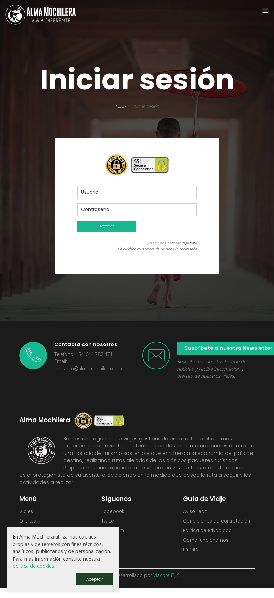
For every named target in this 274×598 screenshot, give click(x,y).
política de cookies (33, 565)
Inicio (120, 106)
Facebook (113, 512)
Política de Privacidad (209, 539)
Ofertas (28, 522)
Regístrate (188, 243)
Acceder (107, 226)
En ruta (191, 559)
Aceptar (94, 579)
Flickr (107, 542)
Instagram (114, 532)
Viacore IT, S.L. (168, 585)
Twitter (109, 522)
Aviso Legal (197, 512)
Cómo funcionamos (208, 549)
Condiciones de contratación (203, 526)
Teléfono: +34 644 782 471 (83, 354)
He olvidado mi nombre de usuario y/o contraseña (152, 249)
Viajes (26, 512)
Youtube (111, 552)
